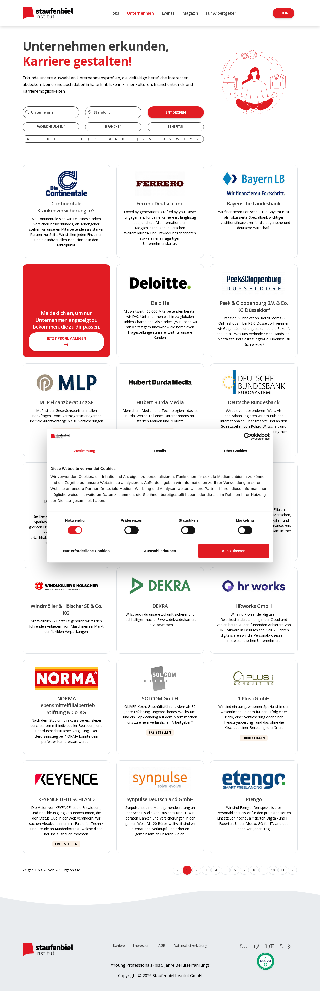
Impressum (141, 945)
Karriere (119, 945)
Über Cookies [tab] (235, 451)
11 (283, 870)
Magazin (190, 13)
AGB (161, 945)
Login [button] (283, 13)
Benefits (175, 126)
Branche (112, 126)
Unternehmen (140, 13)
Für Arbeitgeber (221, 13)
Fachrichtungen (50, 126)
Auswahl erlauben (160, 551)
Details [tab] (160, 451)
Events (168, 13)
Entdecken (175, 112)
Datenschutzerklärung (190, 945)
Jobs (115, 13)
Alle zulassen (233, 551)
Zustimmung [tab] (84, 451)
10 (273, 870)
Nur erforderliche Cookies (86, 551)
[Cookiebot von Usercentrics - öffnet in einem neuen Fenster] (248, 436)
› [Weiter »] (292, 870)
